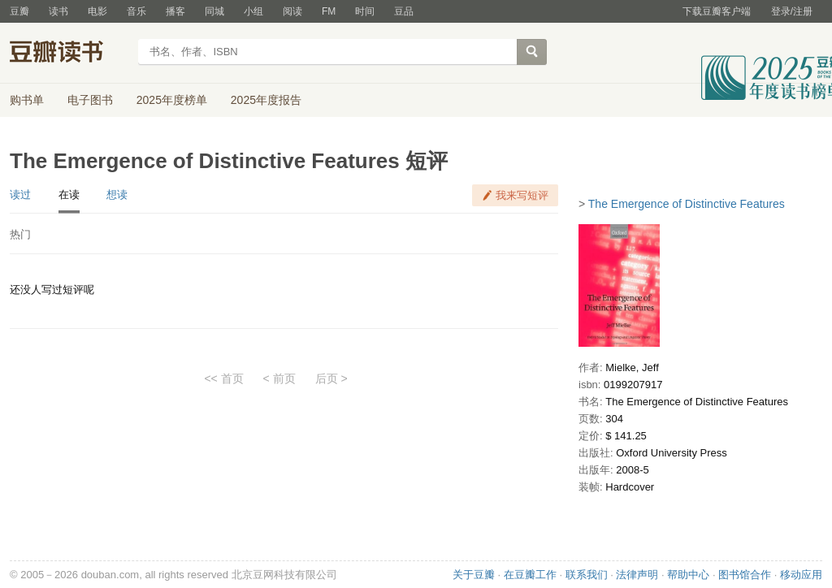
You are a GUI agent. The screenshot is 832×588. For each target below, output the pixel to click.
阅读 (292, 11)
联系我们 (587, 575)
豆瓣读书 (69, 53)
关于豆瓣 (474, 575)
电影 (97, 11)
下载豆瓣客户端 (716, 11)
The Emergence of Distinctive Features (686, 203)
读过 (20, 194)
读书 (58, 11)
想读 (117, 194)
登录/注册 (791, 11)
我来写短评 (522, 195)
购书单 (27, 99)
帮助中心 (688, 575)
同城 (214, 11)
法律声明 (637, 575)
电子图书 (90, 99)
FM (329, 11)
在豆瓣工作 (530, 575)
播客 (175, 11)
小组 (253, 11)
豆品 (404, 11)
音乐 (136, 11)
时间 (365, 11)
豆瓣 (19, 11)
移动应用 (801, 575)
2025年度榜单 (171, 99)
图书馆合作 (744, 575)
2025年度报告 (266, 99)
